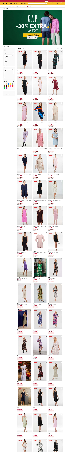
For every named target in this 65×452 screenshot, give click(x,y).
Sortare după (19, 13)
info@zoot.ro (9, 442)
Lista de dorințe (53, 3)
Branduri (23, 6)
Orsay (18, 35)
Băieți (22, 3)
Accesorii (20, 6)
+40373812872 (10, 441)
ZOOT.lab (18, 242)
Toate (5, 14)
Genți (17, 6)
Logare (57, 3)
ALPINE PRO (35, 216)
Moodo (34, 242)
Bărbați (15, 3)
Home (25, 3)
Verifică (61, 3)
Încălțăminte (13, 6)
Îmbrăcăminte (9, 6)
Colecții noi (4, 6)
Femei (11, 3)
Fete (18, 3)
